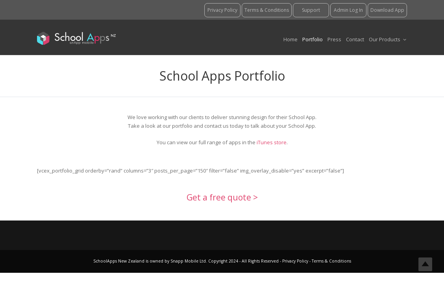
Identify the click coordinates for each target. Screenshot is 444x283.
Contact (355, 39)
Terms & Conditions (331, 261)
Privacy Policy (295, 261)
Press (334, 39)
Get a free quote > (222, 197)
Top (425, 264)
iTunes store (272, 142)
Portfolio (312, 39)
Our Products (387, 39)
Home (290, 39)
